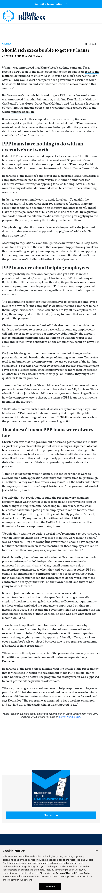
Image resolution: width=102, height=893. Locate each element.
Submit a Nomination (50, 4)
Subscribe (51, 815)
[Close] (96, 851)
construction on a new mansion (69, 84)
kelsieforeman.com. (70, 716)
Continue (50, 886)
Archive (7, 43)
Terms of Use (63, 873)
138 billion (65, 417)
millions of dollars (22, 112)
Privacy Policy (83, 873)
